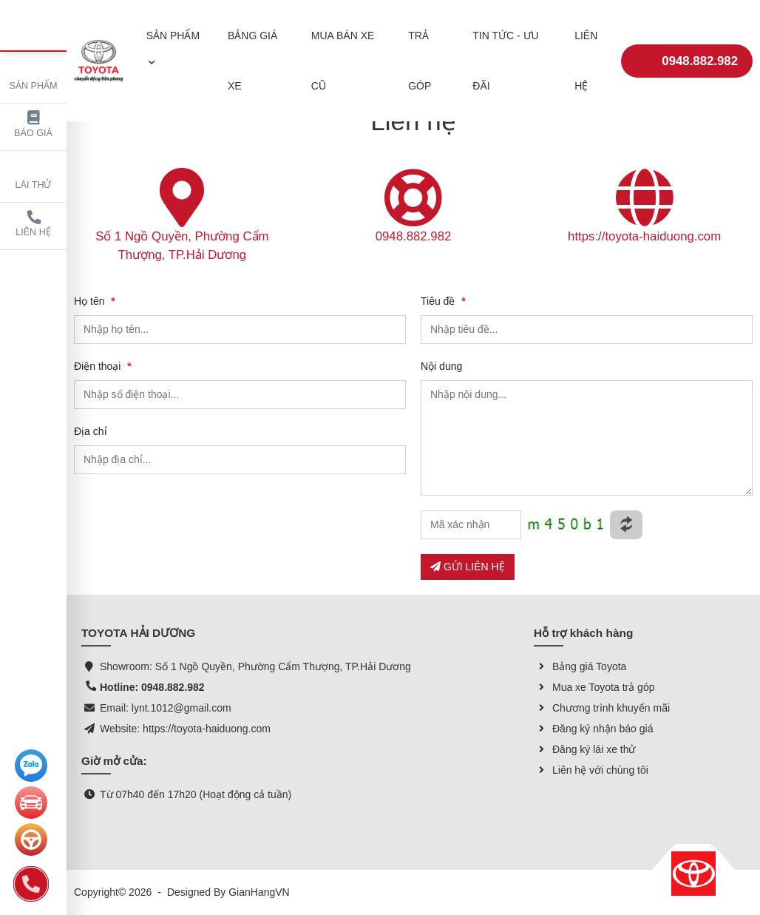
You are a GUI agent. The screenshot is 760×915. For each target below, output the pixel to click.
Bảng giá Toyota (580, 666)
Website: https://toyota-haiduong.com (185, 729)
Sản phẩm (34, 75)
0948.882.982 (687, 50)
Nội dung (441, 366)
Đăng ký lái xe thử (585, 749)
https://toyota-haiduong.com (644, 236)
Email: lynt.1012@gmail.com (165, 708)
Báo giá (33, 124)
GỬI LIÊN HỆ (467, 567)
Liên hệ (33, 223)
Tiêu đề (443, 301)
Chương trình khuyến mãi (602, 708)
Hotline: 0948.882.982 (152, 687)
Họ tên (94, 301)
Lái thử (34, 174)
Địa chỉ (90, 431)
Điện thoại (103, 366)
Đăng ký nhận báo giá (593, 729)
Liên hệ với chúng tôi (591, 770)
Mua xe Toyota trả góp (594, 687)
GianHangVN (259, 892)
